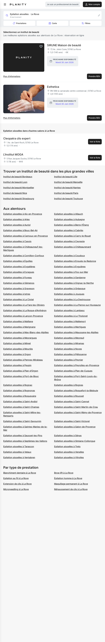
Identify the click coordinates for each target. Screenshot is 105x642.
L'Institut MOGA (13, 154)
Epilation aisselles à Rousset (69, 396)
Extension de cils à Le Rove (17, 483)
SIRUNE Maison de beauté (64, 45)
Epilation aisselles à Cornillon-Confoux (23, 255)
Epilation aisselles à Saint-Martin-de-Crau (76, 407)
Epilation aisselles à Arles (16, 219)
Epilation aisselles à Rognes (68, 385)
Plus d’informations (11, 76)
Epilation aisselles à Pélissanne (70, 354)
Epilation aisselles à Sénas (68, 435)
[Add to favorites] (41, 46)
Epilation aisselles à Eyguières (70, 266)
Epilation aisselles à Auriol (16, 225)
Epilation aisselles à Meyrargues (20, 337)
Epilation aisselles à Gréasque (69, 288)
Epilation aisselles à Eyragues (18, 272)
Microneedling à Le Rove (16, 489)
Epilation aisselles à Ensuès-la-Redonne (75, 261)
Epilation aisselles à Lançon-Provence (23, 316)
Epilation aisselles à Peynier (68, 359)
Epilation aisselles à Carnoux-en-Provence (25, 235)
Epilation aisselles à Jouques (69, 294)
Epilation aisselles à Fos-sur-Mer (71, 272)
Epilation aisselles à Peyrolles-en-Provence (76, 365)
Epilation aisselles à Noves (68, 348)
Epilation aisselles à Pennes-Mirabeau (23, 359)
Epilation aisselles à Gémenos (18, 283)
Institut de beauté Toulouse (68, 198)
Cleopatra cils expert (16, 138)
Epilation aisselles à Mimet (17, 343)
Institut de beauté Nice (15, 193)
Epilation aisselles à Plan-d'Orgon (20, 370)
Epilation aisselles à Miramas (69, 343)
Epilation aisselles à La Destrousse (72, 299)
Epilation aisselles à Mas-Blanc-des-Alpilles (26, 332)
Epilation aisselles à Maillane (18, 321)
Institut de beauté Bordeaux (17, 176)
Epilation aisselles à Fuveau (17, 277)
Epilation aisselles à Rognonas (19, 390)
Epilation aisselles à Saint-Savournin (22, 421)
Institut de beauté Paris (66, 193)
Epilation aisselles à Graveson (18, 288)
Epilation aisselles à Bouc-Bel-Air (20, 230)
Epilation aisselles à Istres (16, 294)
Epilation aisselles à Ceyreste (69, 241)
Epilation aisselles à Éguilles (18, 261)
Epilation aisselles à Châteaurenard (72, 246)
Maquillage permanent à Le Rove (71, 483)
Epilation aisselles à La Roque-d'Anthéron (24, 310)
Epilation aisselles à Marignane (19, 327)
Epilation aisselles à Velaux (17, 452)
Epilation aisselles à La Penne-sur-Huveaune (77, 305)
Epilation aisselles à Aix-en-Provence (22, 214)
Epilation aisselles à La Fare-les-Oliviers (24, 305)
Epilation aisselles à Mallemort (70, 321)
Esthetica (53, 86)
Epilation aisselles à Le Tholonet (71, 316)
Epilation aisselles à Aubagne (69, 219)
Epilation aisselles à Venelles (69, 452)
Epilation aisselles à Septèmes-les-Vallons (25, 441)
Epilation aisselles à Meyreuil (69, 337)
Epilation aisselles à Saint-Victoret (72, 421)
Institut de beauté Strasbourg (18, 198)
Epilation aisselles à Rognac (17, 385)
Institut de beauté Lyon (15, 182)
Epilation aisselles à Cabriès (68, 230)
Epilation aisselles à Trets (67, 446)
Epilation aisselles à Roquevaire (19, 396)
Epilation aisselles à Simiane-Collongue (74, 441)
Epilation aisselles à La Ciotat (18, 299)
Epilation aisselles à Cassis (17, 241)
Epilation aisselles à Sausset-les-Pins (22, 435)
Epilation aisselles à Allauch (68, 214)
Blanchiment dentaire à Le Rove (19, 472)
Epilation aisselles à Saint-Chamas (21, 407)
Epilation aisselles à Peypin (17, 365)
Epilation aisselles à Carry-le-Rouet (72, 235)
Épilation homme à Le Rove (68, 478)
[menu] (5, 4)
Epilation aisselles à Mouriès (18, 348)
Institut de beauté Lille (65, 176)
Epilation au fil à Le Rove (16, 478)
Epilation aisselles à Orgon (17, 354)
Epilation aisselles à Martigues (70, 327)
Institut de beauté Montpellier (18, 187)
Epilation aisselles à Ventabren (19, 457)
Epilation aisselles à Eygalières (19, 266)
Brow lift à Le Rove (63, 472)
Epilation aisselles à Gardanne (69, 277)
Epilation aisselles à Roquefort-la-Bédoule (76, 390)
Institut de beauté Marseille (68, 182)
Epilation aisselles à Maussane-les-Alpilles (76, 332)
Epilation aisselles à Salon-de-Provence (74, 426)
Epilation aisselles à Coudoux (69, 255)
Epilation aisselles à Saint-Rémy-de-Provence (78, 412)
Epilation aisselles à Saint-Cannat (71, 401)
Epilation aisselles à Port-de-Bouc (21, 376)
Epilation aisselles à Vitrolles (69, 457)
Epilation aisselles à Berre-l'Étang (71, 225)
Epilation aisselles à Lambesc (69, 310)
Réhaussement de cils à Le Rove (71, 489)
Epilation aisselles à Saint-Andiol (20, 401)
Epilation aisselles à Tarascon (18, 446)
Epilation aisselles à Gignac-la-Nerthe (74, 283)
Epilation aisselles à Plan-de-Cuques (73, 370)
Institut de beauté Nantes (67, 187)
